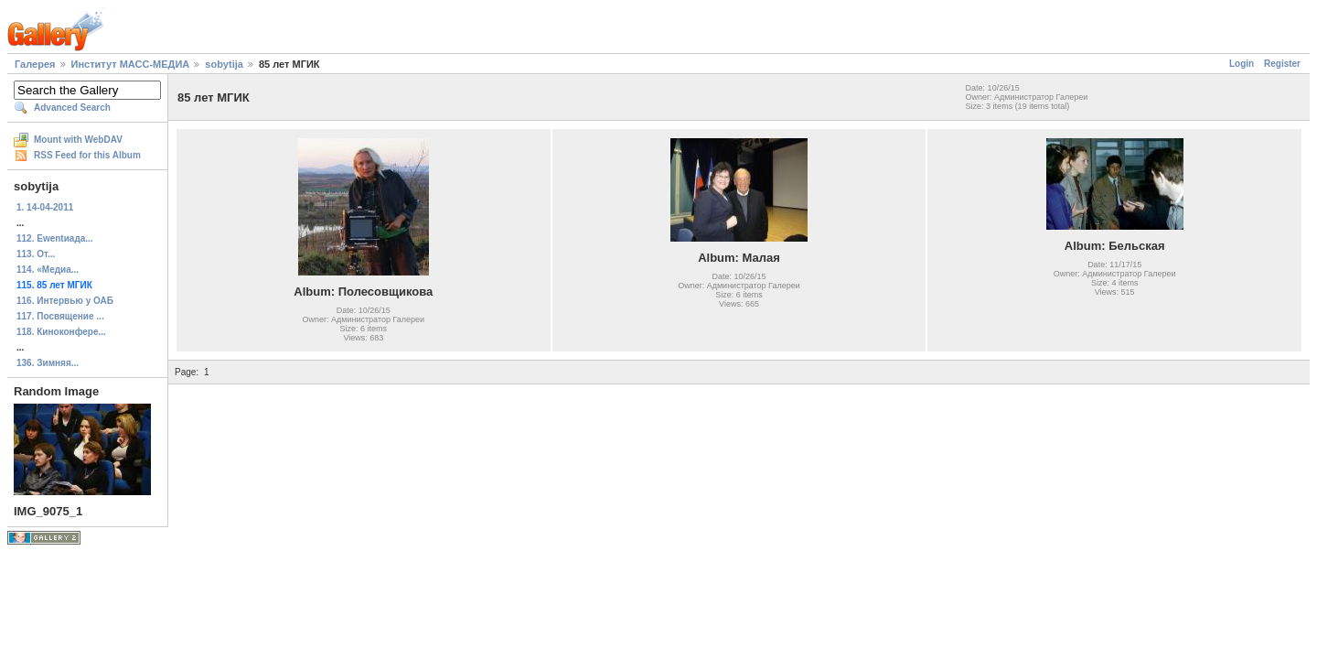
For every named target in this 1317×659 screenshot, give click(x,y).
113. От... (35, 254)
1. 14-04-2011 (44, 207)
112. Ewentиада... (54, 238)
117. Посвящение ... (60, 316)
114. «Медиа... (47, 270)
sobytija (224, 64)
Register (1282, 64)
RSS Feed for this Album (87, 155)
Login (1241, 64)
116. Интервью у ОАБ (64, 301)
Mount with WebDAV (78, 140)
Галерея (35, 64)
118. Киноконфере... (61, 332)
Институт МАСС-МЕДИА (130, 64)
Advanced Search (72, 108)
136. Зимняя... (47, 363)
